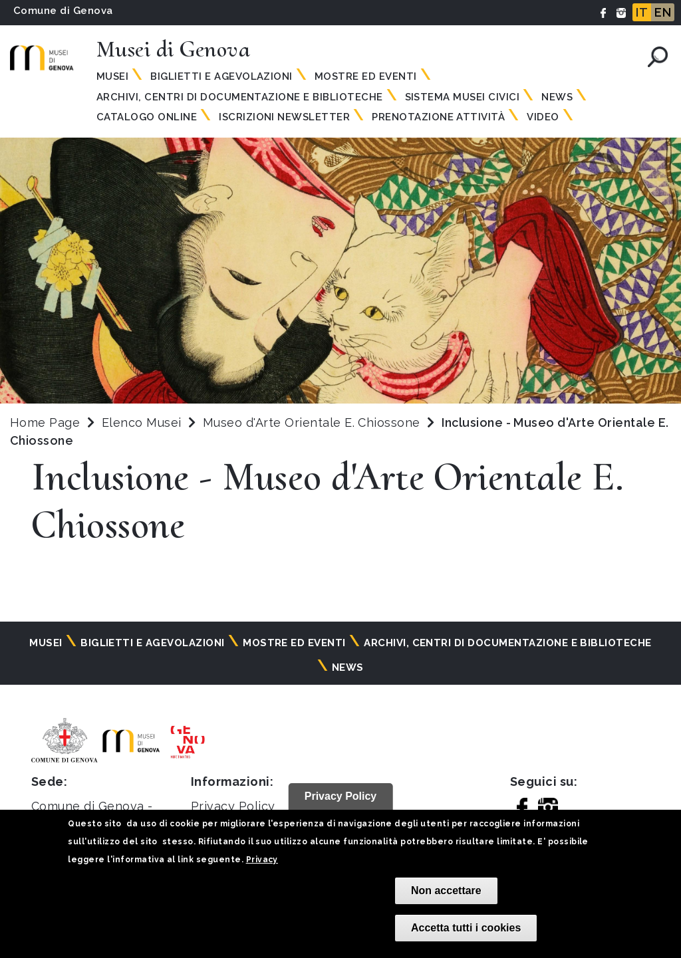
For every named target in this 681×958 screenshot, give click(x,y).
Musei (112, 76)
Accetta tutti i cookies (466, 927)
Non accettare (446, 890)
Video (543, 117)
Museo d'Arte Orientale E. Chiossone (313, 422)
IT (642, 12)
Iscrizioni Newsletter (284, 117)
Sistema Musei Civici (462, 97)
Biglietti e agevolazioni (221, 76)
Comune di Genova (63, 11)
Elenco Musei (142, 422)
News (557, 97)
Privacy (262, 859)
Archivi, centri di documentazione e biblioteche (239, 97)
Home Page (45, 422)
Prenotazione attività (438, 117)
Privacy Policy (233, 806)
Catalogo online (146, 117)
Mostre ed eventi (366, 76)
